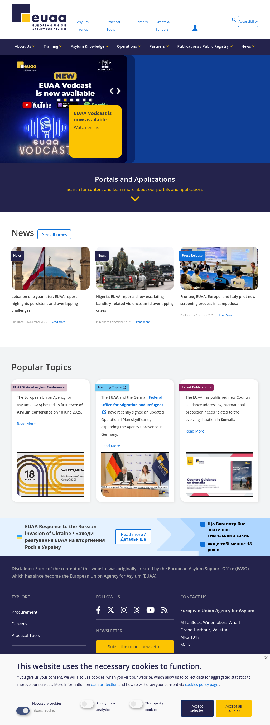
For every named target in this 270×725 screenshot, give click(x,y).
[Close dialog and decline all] (266, 657)
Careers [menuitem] (141, 22)
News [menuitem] (248, 46)
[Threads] (136, 610)
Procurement (24, 612)
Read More (58, 322)
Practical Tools (26, 635)
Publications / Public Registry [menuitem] (205, 46)
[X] (110, 610)
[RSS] (164, 610)
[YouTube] (150, 610)
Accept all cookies (234, 708)
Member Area (194, 28)
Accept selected (197, 708)
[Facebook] (98, 610)
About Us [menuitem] (25, 46)
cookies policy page (201, 684)
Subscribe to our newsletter (135, 647)
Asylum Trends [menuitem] (83, 26)
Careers (19, 624)
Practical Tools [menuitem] (113, 26)
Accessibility (248, 21)
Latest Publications (196, 387)
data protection (104, 684)
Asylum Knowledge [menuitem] (90, 46)
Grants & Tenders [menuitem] (163, 26)
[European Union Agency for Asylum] (42, 17)
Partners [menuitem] (159, 46)
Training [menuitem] (53, 46)
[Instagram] (124, 610)
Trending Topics (112, 387)
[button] (234, 19)
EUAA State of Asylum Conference (39, 387)
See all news (54, 234)
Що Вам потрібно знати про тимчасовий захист (229, 529)
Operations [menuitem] (129, 46)
